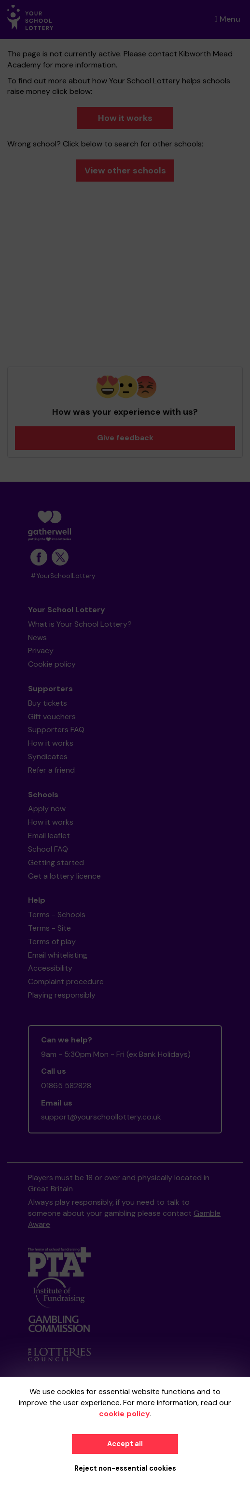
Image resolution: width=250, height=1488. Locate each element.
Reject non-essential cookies (125, 1468)
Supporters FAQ (56, 729)
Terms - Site (49, 928)
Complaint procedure (66, 981)
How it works (125, 118)
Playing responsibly (62, 995)
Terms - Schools (56, 914)
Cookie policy (52, 664)
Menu (227, 19)
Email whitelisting (57, 955)
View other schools (125, 170)
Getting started (56, 862)
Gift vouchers (52, 716)
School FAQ (48, 849)
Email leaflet (49, 835)
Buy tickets (47, 703)
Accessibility (50, 968)
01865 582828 (66, 1085)
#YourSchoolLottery (63, 576)
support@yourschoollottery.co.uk (101, 1117)
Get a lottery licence (64, 876)
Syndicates (48, 756)
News (37, 637)
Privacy (41, 650)
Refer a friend (51, 770)
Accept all (125, 1443)
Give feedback (125, 438)
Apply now (47, 808)
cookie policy (124, 1414)
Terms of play (52, 941)
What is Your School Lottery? (80, 624)
